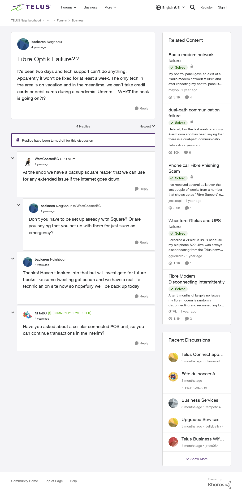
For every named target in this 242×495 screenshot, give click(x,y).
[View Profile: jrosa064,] (173, 442)
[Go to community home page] (31, 7)
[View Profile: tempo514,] (173, 403)
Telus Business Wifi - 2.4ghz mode (202, 439)
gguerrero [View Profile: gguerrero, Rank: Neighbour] (176, 256)
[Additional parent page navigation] (49, 20)
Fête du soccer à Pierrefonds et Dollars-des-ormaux (201, 374)
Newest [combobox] (147, 126)
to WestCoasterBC (87, 206)
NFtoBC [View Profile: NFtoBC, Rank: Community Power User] (41, 313)
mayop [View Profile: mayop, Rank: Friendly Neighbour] (174, 90)
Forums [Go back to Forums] (62, 20)
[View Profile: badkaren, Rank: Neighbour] (23, 44)
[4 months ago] (192, 445)
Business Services (200, 400)
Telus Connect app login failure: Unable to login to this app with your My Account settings (201, 354)
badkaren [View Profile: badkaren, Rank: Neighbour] (38, 42)
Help (73, 481)
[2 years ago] (191, 145)
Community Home (24, 481)
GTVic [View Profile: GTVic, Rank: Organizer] (173, 311)
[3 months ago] (192, 361)
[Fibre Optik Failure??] (42, 164)
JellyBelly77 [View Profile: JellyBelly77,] (214, 426)
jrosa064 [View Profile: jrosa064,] (212, 445)
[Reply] (141, 108)
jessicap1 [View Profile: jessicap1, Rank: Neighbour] (176, 201)
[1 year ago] (188, 89)
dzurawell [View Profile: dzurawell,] (213, 361)
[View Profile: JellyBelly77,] (173, 422)
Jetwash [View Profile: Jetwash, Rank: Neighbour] (175, 145)
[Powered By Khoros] (219, 483)
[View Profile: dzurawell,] (173, 357)
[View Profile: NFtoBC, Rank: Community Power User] (27, 315)
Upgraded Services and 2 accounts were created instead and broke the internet (202, 420)
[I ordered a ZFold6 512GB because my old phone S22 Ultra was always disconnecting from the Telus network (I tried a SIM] (197, 244)
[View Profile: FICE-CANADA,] (173, 376)
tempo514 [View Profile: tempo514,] (213, 407)
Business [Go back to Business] (77, 20)
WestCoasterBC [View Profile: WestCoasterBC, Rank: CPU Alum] (47, 159)
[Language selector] (170, 7)
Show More (197, 459)
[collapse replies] (13, 158)
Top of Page (54, 481)
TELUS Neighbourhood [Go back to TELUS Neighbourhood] (26, 20)
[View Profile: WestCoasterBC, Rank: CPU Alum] (27, 161)
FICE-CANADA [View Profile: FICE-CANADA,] (196, 387)
